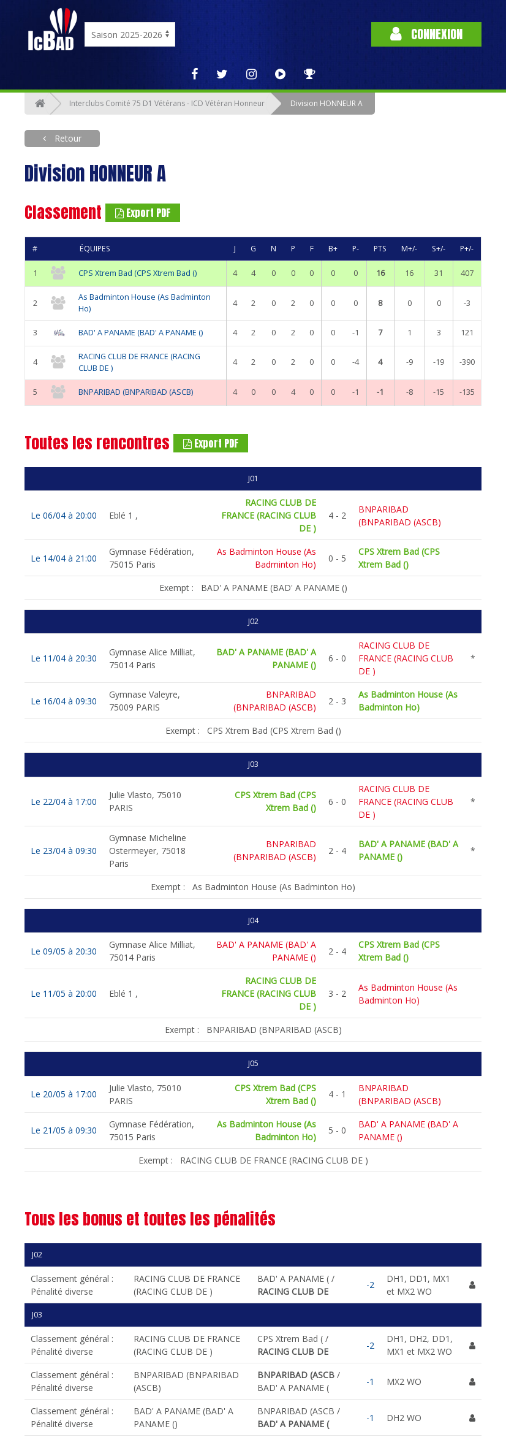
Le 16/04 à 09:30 (64, 701)
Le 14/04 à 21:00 (64, 558)
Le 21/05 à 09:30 (64, 1130)
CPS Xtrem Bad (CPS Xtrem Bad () (137, 273)
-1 (370, 1381)
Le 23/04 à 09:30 (64, 850)
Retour (66, 138)
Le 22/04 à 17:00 (64, 801)
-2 (370, 1284)
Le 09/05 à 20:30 (64, 951)
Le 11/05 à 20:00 (64, 993)
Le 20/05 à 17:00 (64, 1094)
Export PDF (142, 212)
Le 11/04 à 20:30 (64, 658)
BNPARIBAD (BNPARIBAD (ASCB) (135, 392)
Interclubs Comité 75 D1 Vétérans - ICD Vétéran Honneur (167, 103)
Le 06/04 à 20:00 (64, 515)
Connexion (426, 34)
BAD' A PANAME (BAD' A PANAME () (140, 332)
